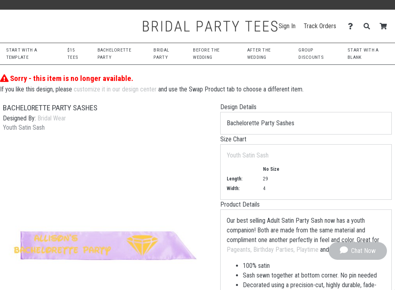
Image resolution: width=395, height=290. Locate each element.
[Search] (369, 26)
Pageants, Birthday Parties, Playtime (272, 249)
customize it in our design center (115, 89)
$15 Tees (72, 53)
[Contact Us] (352, 26)
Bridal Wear (51, 118)
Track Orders (320, 26)
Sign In (287, 26)
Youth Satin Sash (248, 155)
